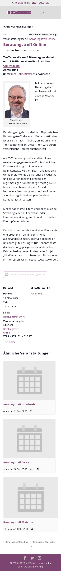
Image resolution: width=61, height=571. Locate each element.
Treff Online (9, 341)
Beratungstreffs (11, 328)
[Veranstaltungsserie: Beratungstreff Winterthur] (32, 529)
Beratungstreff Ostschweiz (19, 404)
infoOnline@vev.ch (23, 74)
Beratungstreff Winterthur (18, 522)
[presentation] (29, 380)
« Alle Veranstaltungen (18, 26)
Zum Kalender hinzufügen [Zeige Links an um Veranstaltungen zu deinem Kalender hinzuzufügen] (26, 274)
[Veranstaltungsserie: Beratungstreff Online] (38, 469)
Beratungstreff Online (14, 316)
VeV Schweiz (37, 293)
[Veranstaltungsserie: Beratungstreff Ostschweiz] (31, 411)
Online (6, 332)
